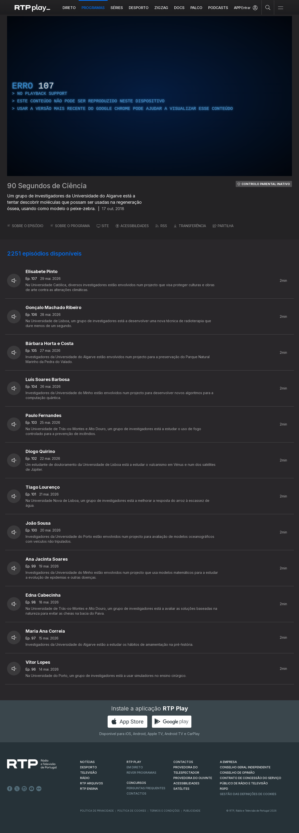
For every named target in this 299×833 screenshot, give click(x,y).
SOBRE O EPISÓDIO (25, 226)
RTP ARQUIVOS (91, 783)
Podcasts (218, 7)
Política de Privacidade (97, 810)
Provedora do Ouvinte (192, 778)
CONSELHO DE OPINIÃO (237, 772)
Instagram (24, 788)
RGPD (224, 788)
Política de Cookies (131, 810)
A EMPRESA (228, 762)
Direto (69, 7)
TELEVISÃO (88, 772)
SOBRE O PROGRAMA (70, 226)
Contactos (136, 793)
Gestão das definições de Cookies (248, 794)
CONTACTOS (183, 762)
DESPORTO (88, 767)
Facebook (9, 788)
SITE (103, 226)
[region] (149, 96)
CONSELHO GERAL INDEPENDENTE (245, 767)
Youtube (31, 788)
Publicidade (191, 810)
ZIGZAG (161, 7)
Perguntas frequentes (146, 788)
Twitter (17, 788)
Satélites (181, 788)
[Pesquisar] (268, 7)
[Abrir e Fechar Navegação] (280, 8)
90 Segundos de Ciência (47, 186)
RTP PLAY (134, 762)
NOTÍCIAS (87, 762)
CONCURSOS (136, 783)
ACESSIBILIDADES (132, 226)
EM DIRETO (135, 767)
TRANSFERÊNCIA (190, 226)
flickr (39, 788)
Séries (117, 7)
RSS (161, 226)
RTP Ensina (89, 788)
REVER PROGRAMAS (141, 772)
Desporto (139, 7)
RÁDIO (85, 778)
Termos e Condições (165, 810)
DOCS (179, 7)
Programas (93, 7)
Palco (196, 7)
